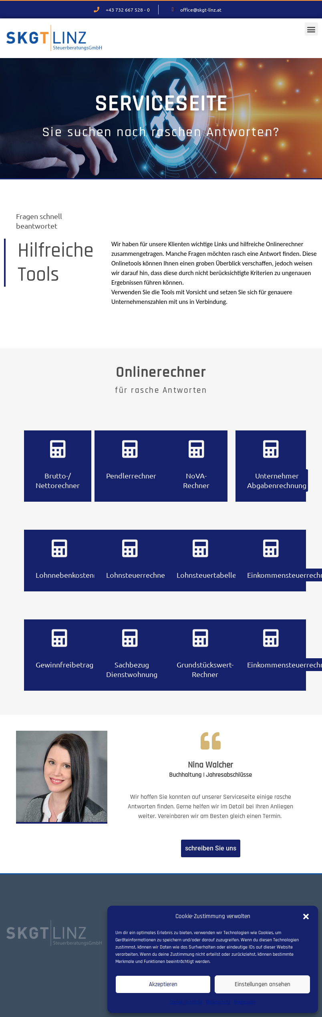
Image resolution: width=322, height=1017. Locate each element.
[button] (306, 916)
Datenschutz (218, 1002)
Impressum (245, 1002)
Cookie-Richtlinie (186, 1002)
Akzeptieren (163, 984)
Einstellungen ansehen (262, 984)
